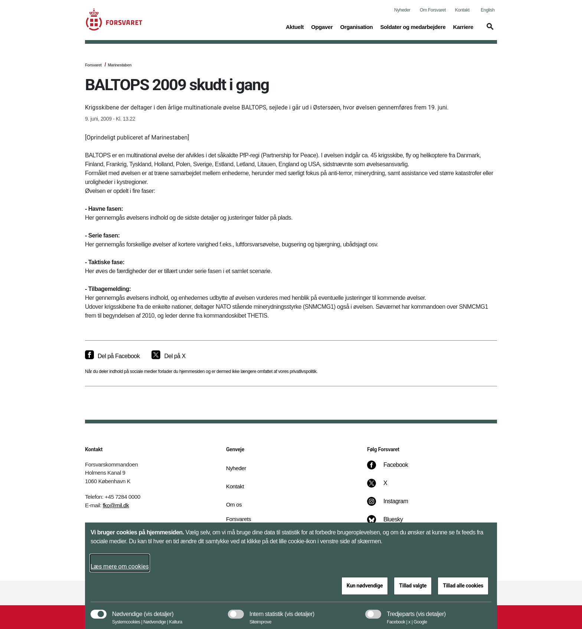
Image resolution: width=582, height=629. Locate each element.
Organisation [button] (356, 26)
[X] (385, 487)
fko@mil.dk (116, 505)
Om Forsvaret (433, 10)
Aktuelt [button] (295, 26)
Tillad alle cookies (463, 586)
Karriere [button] (463, 26)
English (487, 10)
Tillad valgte (412, 586)
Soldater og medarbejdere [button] (412, 26)
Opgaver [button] (322, 26)
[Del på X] (168, 356)
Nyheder (402, 10)
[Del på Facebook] (112, 356)
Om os (234, 504)
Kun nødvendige (365, 586)
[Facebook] (392, 469)
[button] (489, 30)
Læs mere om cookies (120, 566)
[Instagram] (392, 505)
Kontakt (462, 10)
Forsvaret (93, 65)
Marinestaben (119, 65)
